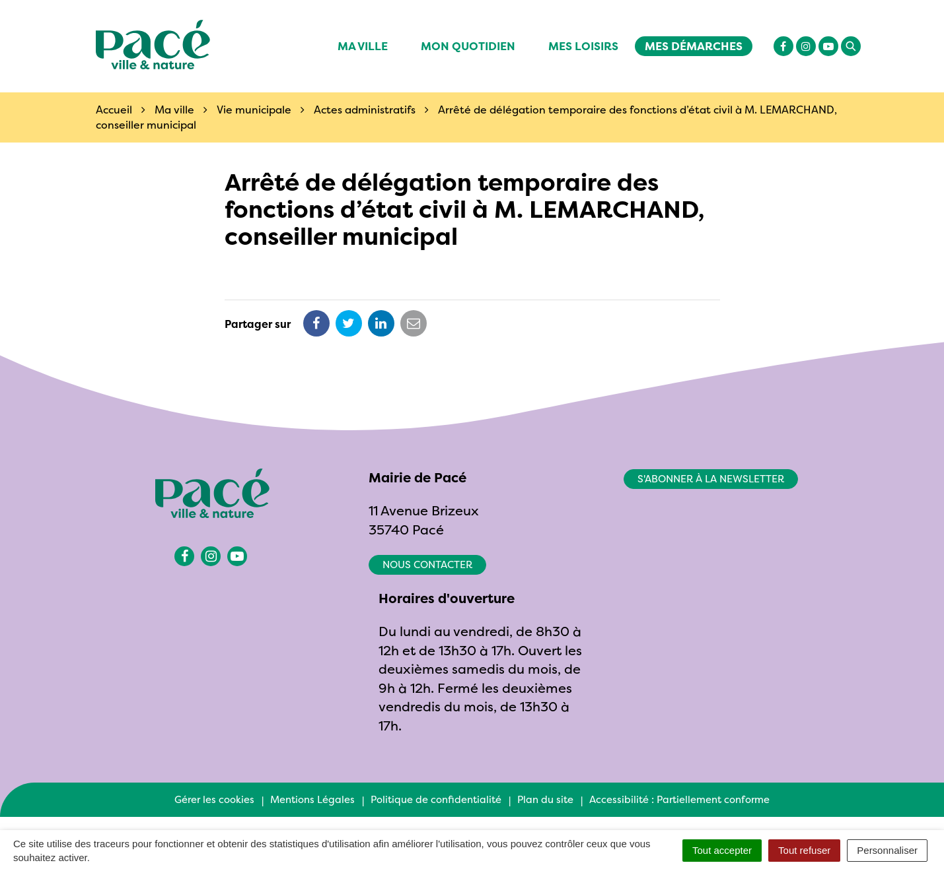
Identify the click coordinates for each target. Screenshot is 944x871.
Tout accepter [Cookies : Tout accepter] (722, 850)
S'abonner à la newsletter (710, 479)
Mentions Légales (312, 799)
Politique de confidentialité (436, 799)
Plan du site (545, 799)
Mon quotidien (468, 45)
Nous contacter (427, 564)
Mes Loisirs (583, 45)
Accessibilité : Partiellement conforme (679, 799)
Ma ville (363, 45)
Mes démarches (694, 45)
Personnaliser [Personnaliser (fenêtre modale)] (887, 850)
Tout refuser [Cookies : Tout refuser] (804, 850)
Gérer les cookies (214, 799)
